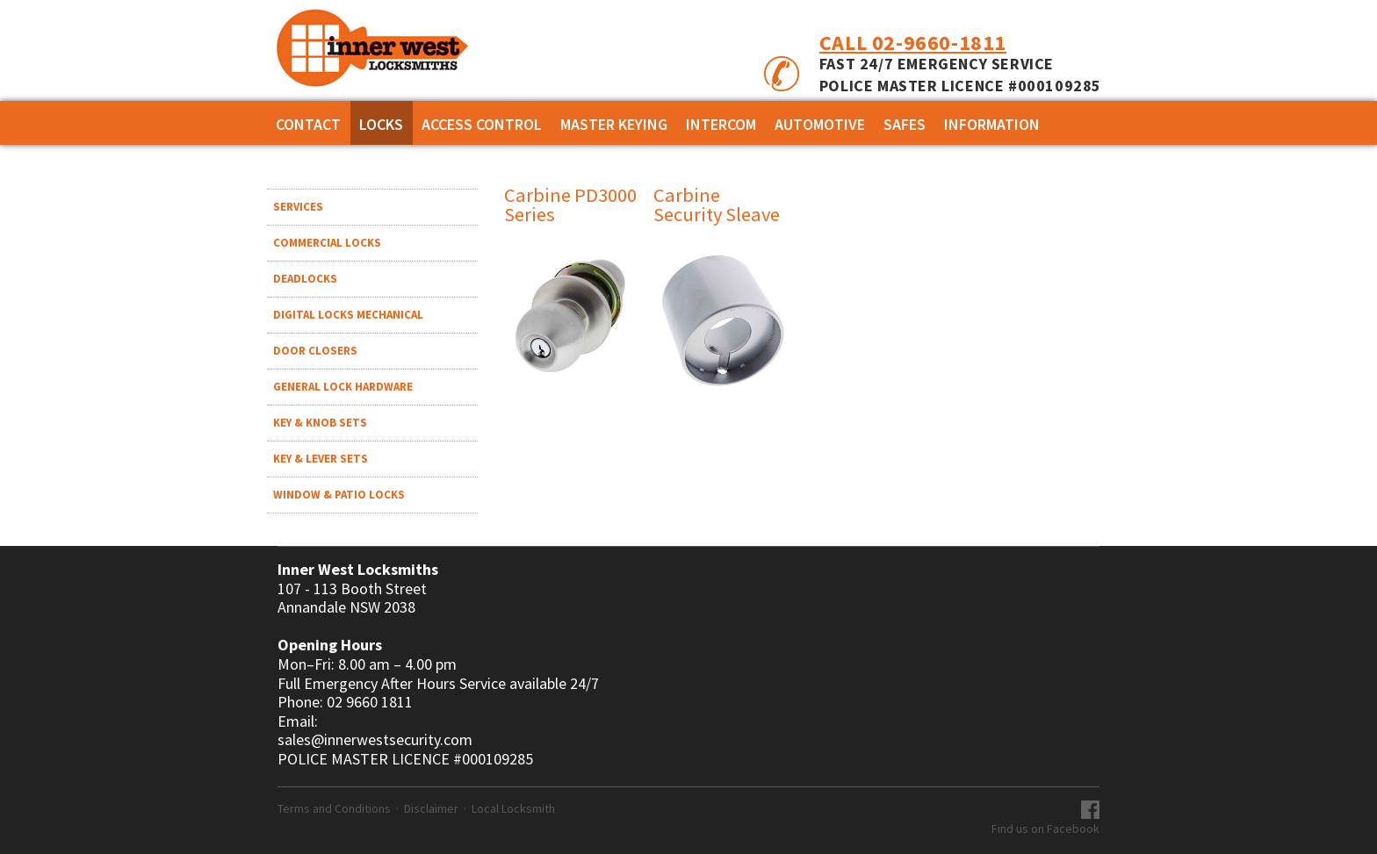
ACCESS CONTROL (482, 124)
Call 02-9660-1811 (912, 42)
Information (992, 124)
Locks (381, 124)
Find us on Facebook (1045, 828)
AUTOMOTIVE (820, 124)
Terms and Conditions (334, 808)
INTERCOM (721, 124)
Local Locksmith (513, 808)
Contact (308, 124)
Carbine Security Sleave (716, 204)
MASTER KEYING (613, 124)
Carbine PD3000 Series (570, 204)
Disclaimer (431, 808)
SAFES (904, 124)
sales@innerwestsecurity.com (375, 740)
